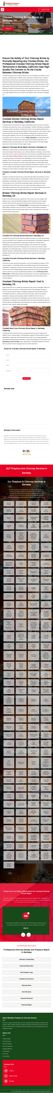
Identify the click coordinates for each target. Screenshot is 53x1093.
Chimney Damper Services (9, 580)
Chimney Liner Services (46, 572)
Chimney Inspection (46, 504)
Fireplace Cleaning (9, 510)
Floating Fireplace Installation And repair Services (46, 855)
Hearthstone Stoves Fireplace (33, 752)
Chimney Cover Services (21, 572)
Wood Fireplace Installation (21, 605)
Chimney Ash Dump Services (21, 580)
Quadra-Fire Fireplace (9, 735)
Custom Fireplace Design (21, 683)
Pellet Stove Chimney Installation (34, 683)
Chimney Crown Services (33, 564)
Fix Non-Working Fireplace (9, 536)
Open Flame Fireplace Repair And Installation (46, 837)
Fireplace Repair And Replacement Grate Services (21, 637)
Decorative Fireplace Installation (46, 804)
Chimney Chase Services (9, 572)
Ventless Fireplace (9, 837)
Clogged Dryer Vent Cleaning (33, 788)
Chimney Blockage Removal (33, 556)
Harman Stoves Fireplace (21, 727)
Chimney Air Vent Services (21, 691)
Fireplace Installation (21, 526)
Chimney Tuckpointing (9, 556)
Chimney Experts (46, 796)
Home (4, 34)
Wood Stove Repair (46, 820)
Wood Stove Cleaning (21, 828)
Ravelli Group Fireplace (21, 763)
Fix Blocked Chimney (33, 656)
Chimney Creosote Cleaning (46, 518)
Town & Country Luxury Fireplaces (8, 710)
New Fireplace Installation (33, 526)
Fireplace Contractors (9, 596)
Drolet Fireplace (33, 743)
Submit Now (26, 378)
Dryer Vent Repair (9, 804)
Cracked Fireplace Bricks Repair (33, 856)
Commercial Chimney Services (46, 646)
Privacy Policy (5, 1056)
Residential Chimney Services (9, 656)
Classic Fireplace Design (46, 675)
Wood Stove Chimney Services (34, 829)
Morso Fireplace (9, 752)
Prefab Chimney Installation (33, 773)
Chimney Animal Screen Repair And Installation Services (33, 536)
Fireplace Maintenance (33, 820)
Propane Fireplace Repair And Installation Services (46, 614)
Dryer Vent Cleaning (9, 780)
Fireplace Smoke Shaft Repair (21, 547)
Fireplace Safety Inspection (33, 804)
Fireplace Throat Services (21, 646)
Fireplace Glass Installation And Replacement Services (9, 625)
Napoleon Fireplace (21, 719)
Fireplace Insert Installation (9, 773)
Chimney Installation (21, 518)
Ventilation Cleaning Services (9, 846)
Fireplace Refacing (46, 547)
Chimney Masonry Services (21, 588)
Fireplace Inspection (46, 556)
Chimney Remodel (33, 846)
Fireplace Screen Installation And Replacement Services (46, 763)
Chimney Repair (9, 518)
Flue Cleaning (21, 510)
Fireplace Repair (9, 526)
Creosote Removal (33, 510)
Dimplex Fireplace (46, 727)
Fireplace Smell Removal (46, 666)
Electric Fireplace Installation (46, 605)
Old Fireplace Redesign (33, 674)
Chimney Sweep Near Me (33, 813)
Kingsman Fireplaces (21, 710)
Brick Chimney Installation (46, 536)
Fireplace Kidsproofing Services (46, 773)
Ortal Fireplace (9, 743)
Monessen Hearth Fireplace (46, 744)
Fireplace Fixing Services (46, 829)
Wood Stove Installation (9, 828)
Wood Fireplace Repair (33, 596)
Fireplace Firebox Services (33, 637)
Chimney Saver (21, 564)
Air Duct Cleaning (33, 780)
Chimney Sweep (9, 504)
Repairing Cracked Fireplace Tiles (8, 666)
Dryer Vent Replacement (21, 804)
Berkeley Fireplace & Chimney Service (30, 1091)
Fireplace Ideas (9, 812)
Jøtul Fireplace (21, 735)
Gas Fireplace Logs (9, 646)
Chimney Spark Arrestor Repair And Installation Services (21, 536)
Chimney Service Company (21, 796)
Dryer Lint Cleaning (46, 780)
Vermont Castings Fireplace (46, 719)
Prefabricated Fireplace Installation (33, 614)
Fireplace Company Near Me (21, 821)
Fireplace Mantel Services (9, 865)
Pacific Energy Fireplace (33, 735)
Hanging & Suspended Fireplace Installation (34, 837)
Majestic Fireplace (33, 719)
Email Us (11, 1071)
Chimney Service (33, 504)
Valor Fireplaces (46, 700)
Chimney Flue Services (33, 572)
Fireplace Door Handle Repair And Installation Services (33, 625)
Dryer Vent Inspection (21, 788)
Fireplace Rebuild (21, 596)
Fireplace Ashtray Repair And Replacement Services (46, 625)
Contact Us (8, 28)
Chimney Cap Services (46, 564)
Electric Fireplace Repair (9, 605)
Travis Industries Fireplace (21, 752)
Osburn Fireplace (33, 727)
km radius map (26, 407)
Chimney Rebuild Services (21, 773)
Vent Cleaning (21, 780)
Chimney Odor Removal (9, 675)
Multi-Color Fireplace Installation (46, 691)
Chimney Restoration (21, 556)
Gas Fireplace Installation (33, 604)
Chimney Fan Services (46, 580)
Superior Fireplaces (33, 700)
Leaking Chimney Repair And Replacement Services (46, 656)
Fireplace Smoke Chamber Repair (33, 547)
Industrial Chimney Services (21, 656)
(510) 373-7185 (45, 9)
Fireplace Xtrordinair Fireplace (21, 744)
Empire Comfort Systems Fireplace (46, 752)
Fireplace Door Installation (21, 625)
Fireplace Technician (8, 820)
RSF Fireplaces (46, 710)
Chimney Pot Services (33, 580)
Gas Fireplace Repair (46, 596)
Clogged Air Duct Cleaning (46, 788)
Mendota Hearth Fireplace (46, 735)
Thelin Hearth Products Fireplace (8, 763)
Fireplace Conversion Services (21, 838)
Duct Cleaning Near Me (21, 813)
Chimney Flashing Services (9, 588)
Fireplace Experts (33, 796)
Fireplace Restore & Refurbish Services (21, 855)
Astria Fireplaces (33, 710)
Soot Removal (46, 510)
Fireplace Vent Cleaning (46, 588)
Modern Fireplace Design (9, 683)
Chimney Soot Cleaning (33, 518)
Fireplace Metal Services (9, 637)
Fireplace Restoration (46, 526)
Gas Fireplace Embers (9, 691)
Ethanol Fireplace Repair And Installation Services (21, 614)
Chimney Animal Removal (33, 763)
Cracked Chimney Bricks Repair (33, 666)
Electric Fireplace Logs (33, 646)
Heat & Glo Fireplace (9, 727)
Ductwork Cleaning (46, 812)
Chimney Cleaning (21, 504)
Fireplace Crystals (33, 691)
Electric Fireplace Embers (46, 683)
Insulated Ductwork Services (46, 846)
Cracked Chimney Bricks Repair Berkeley (17, 34)
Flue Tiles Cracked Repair (21, 675)
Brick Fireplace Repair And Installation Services (9, 855)
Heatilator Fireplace (8, 719)
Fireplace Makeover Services (21, 846)
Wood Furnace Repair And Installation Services (9, 614)
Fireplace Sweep (33, 588)
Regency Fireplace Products (21, 700)
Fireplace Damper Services (46, 637)
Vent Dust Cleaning (8, 788)
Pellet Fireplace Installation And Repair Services (9, 700)
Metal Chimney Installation (9, 547)
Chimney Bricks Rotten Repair (21, 666)
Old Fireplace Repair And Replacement (9, 564)
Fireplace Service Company (8, 796)
